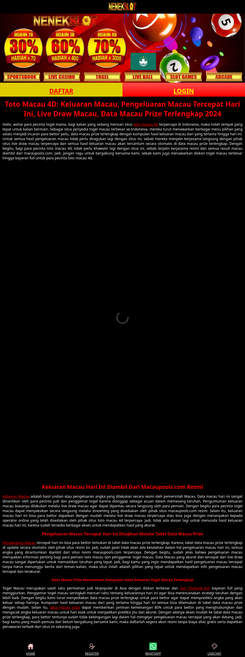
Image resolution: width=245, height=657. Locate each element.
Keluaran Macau (16, 496)
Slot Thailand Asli (195, 588)
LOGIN (184, 90)
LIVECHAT (214, 649)
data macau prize (65, 607)
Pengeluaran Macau (19, 542)
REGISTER (92, 649)
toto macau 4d (146, 124)
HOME (30, 649)
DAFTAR (61, 90)
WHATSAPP (153, 649)
